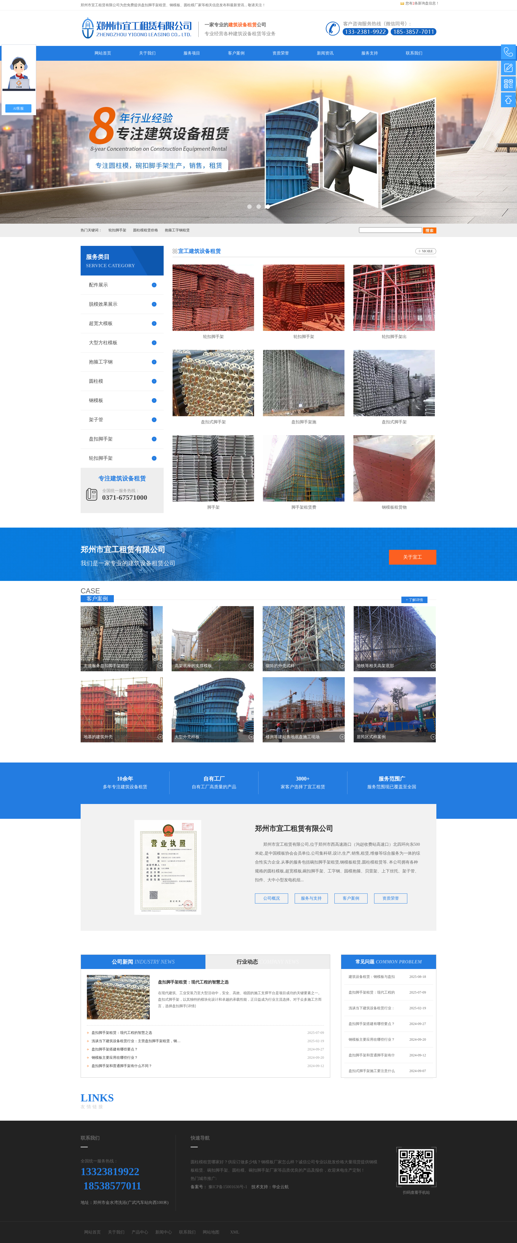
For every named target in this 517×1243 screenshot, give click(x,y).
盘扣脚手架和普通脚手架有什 (372, 1055)
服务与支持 (311, 898)
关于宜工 (412, 557)
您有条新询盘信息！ (419, 3)
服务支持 (369, 53)
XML (234, 1232)
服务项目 (191, 53)
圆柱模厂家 (193, 5)
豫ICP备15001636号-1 (227, 1187)
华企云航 (280, 1187)
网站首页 (103, 53)
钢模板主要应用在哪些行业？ (115, 1057)
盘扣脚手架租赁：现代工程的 (372, 992)
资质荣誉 (280, 53)
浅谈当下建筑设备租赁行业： (372, 1008)
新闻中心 (163, 1232)
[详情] (191, 1006)
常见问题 (388, 961)
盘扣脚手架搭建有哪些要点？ (115, 1049)
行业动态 (268, 962)
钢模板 (175, 5)
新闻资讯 (325, 53)
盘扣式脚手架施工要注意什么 (372, 1071)
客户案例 (236, 53)
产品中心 (140, 1232)
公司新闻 (143, 962)
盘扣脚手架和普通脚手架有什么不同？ (122, 1066)
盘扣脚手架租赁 (153, 5)
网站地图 (211, 1232)
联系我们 (414, 53)
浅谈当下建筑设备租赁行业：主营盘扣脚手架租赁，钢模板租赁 (136, 1041)
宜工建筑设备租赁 (199, 251)
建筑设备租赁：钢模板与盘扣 (372, 977)
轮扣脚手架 (117, 230)
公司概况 (271, 898)
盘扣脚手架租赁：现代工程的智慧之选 (193, 982)
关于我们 (147, 53)
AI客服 (18, 108)
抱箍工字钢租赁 (177, 230)
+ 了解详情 (414, 600)
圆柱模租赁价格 (145, 230)
